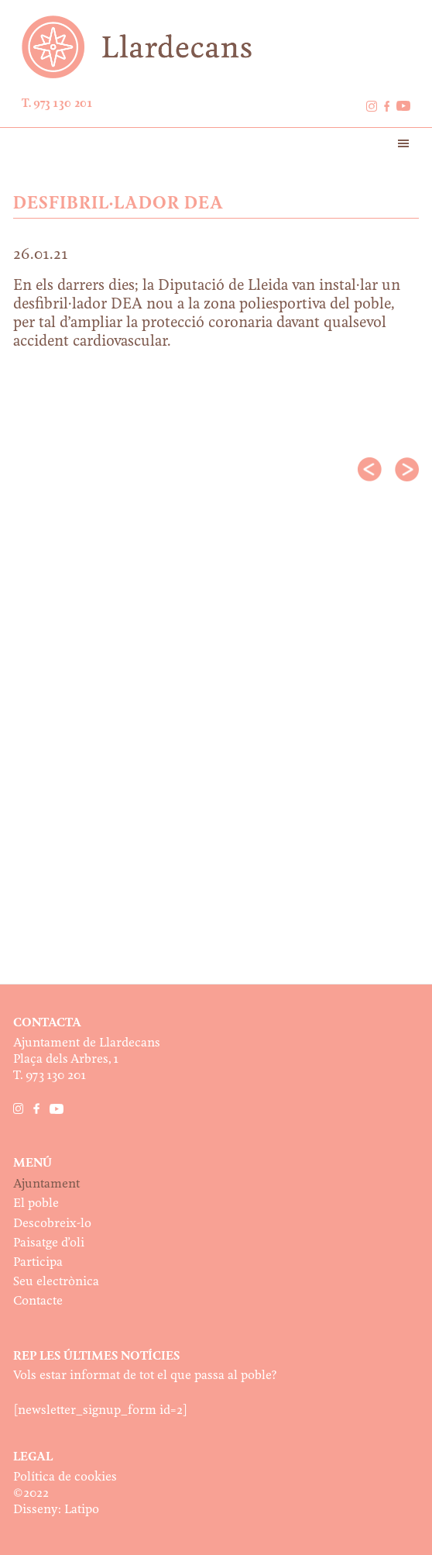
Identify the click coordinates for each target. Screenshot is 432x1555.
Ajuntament (46, 1184)
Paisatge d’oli (48, 1243)
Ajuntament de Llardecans (216, 47)
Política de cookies (65, 1477)
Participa (38, 1262)
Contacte (38, 1301)
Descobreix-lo (52, 1223)
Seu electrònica (56, 1282)
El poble (36, 1203)
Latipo (81, 1509)
